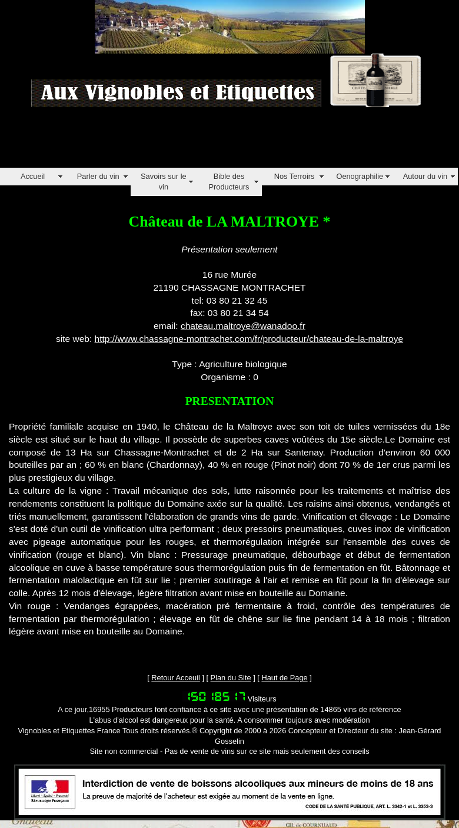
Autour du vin (425, 176)
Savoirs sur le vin (164, 181)
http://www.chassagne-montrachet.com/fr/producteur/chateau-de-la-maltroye (249, 339)
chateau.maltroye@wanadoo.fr (243, 326)
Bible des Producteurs (228, 181)
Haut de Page (284, 677)
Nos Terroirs (294, 176)
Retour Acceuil (175, 677)
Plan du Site (231, 677)
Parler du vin (98, 176)
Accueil (33, 176)
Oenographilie (359, 176)
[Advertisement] (214, 141)
